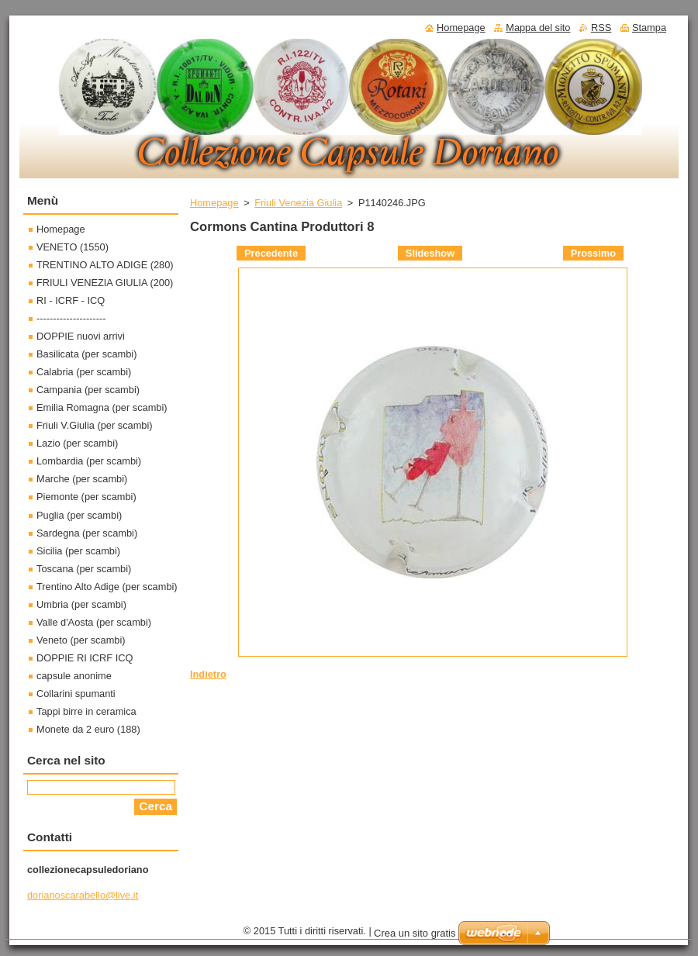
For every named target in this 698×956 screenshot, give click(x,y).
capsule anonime (74, 676)
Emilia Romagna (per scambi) (102, 407)
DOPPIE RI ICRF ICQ (84, 658)
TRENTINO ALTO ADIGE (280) (105, 265)
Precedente (271, 253)
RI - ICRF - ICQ (70, 300)
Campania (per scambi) (88, 389)
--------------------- (71, 318)
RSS (601, 27)
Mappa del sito (538, 27)
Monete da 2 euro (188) (88, 729)
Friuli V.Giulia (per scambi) (94, 425)
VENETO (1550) (72, 247)
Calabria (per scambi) (83, 372)
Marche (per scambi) (81, 479)
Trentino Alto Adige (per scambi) (107, 586)
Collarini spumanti (76, 693)
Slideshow (430, 253)
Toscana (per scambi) (83, 569)
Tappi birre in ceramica (86, 711)
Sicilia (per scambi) (78, 551)
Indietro (208, 674)
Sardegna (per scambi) (86, 533)
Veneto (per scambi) (81, 640)
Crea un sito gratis (415, 933)
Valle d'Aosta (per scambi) (93, 622)
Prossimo (593, 253)
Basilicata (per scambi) (86, 354)
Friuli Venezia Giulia (298, 203)
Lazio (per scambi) (77, 443)
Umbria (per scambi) (81, 604)
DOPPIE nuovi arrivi (80, 336)
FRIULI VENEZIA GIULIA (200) (104, 282)
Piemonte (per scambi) (86, 496)
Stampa (649, 27)
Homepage (214, 203)
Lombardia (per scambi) (88, 461)
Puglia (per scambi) (79, 515)
